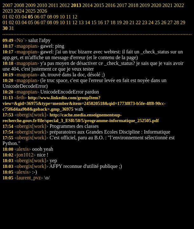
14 (87, 22)
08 (49, 22)
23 (144, 22)
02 (11, 22)
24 (150, 22)
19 (119, 22)
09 (55, 22)
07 (43, 22)
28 (176, 22)
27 (169, 22)
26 (163, 22)
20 (125, 22)
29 (182, 22)
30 (5, 28)
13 (81, 22)
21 (131, 22)
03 (17, 22)
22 (138, 22)
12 (74, 22)
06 (36, 22)
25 (157, 22)
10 (62, 22)
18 (112, 22)
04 (24, 22)
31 (11, 28)
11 (68, 22)
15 (93, 22)
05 (30, 22)
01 (5, 22)
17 (106, 22)
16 (100, 22)
